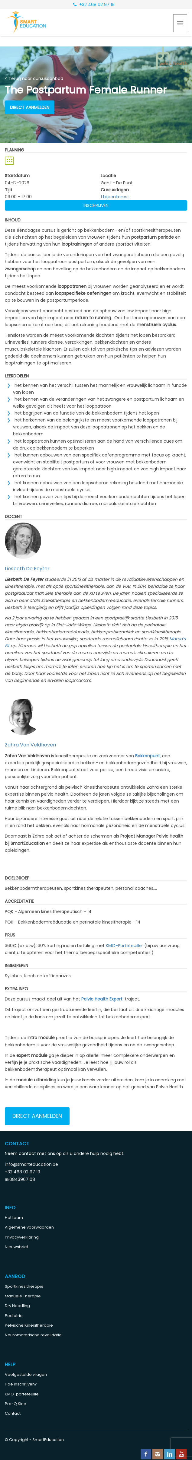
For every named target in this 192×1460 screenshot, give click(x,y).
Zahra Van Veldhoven (30, 744)
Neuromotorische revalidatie (33, 1335)
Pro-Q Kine (15, 1404)
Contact (13, 1413)
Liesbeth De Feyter (27, 568)
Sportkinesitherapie (24, 1286)
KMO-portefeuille (22, 1394)
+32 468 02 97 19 (94, 5)
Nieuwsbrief (16, 1247)
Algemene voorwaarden (29, 1227)
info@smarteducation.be (31, 1164)
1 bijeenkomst (115, 197)
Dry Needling (17, 1306)
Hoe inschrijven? (21, 1384)
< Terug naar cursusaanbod (34, 78)
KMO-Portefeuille (124, 946)
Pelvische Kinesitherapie (29, 1325)
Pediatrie (14, 1315)
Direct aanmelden (29, 107)
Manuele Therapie (23, 1296)
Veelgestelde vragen (26, 1374)
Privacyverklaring (22, 1237)
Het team (14, 1217)
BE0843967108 (20, 1179)
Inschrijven (96, 205)
